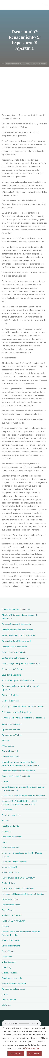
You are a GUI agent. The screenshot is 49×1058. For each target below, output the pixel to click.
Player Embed (8, 910)
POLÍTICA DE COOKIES (12, 915)
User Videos (7, 956)
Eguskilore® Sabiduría (11, 675)
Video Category (9, 962)
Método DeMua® (9, 867)
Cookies (5, 781)
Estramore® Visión (10, 695)
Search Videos (8, 951)
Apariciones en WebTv (12, 735)
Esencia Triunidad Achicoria (14, 983)
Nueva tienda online (10, 872)
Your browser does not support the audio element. (21, 1023)
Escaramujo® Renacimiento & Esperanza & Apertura (20, 688)
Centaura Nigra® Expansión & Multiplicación (21, 663)
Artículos (6, 740)
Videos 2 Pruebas (9, 973)
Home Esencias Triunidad (14, 64)
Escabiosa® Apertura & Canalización (18, 680)
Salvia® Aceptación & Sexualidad (16, 712)
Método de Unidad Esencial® (14, 862)
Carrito (5, 994)
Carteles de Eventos (10, 756)
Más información (31, 1048)
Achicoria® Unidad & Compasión (16, 624)
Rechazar (16, 1054)
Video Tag (6, 967)
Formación (6, 831)
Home (4, 842)
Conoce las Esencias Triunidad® (16, 609)
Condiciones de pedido (12, 978)
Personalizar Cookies (11, 905)
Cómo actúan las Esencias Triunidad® (18, 771)
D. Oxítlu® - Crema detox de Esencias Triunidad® (23, 796)
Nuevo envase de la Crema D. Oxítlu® (18, 878)
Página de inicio (9, 883)
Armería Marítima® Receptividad (16, 641)
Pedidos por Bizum (10, 899)
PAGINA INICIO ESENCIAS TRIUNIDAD (18, 889)
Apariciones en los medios (13, 989)
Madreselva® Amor (10, 701)
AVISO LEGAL (8, 746)
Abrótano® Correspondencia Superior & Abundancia (19, 617)
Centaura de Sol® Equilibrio (14, 652)
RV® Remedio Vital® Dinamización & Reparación (23, 718)
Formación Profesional (11, 837)
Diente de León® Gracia (12, 669)
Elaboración (7, 810)
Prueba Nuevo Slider (11, 940)
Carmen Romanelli (10, 751)
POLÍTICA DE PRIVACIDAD (13, 921)
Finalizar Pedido (9, 1000)
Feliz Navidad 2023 (10, 826)
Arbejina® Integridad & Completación (18, 635)
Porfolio (5, 926)
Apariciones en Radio (11, 730)
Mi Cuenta (6, 1005)
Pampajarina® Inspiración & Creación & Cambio (23, 706)
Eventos (5, 820)
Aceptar (34, 1054)
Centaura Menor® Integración (15, 658)
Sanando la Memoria (11, 946)
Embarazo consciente (11, 815)
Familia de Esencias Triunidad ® (36, 64)
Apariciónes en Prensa (11, 724)
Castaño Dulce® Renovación (14, 647)
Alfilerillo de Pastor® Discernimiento (17, 630)
